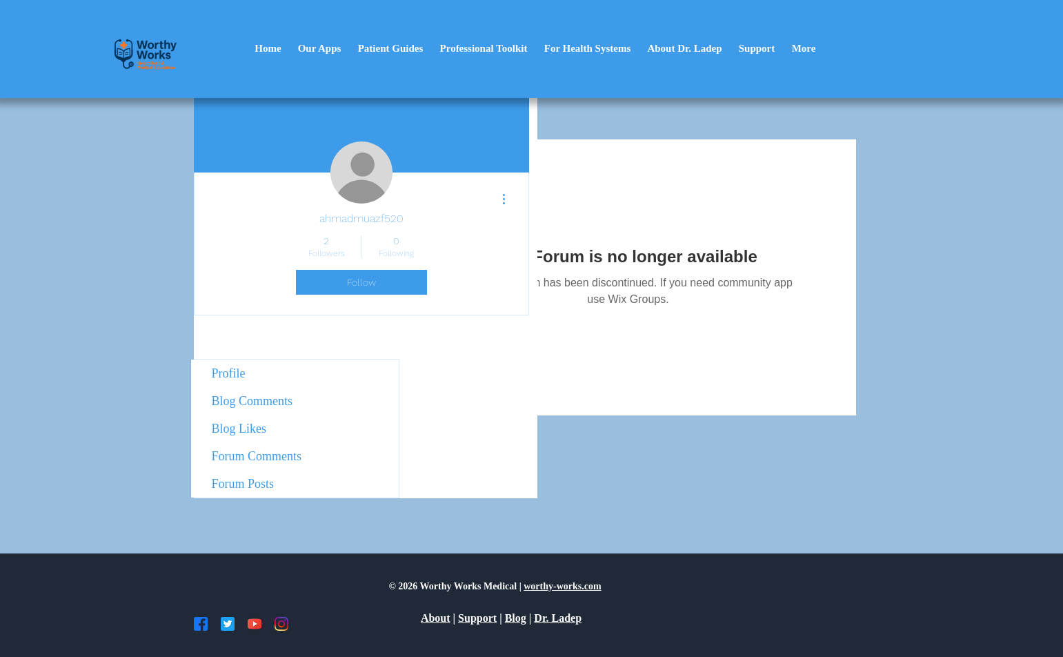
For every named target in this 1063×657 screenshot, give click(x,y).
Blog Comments (252, 401)
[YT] (254, 624)
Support (477, 618)
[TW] (228, 624)
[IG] (281, 624)
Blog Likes (239, 428)
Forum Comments (257, 456)
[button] (320, 48)
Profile (229, 373)
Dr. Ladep (558, 618)
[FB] (201, 624)
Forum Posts (243, 484)
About (435, 618)
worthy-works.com (562, 586)
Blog (515, 618)
